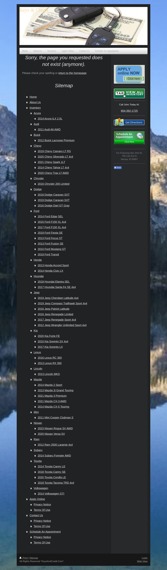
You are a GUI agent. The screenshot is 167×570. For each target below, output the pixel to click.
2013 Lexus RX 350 (50, 363)
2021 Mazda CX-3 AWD (52, 401)
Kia (36, 330)
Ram (36, 439)
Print (23, 558)
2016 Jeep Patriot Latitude (53, 308)
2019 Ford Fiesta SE (50, 232)
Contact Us (36, 515)
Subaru (38, 450)
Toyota (38, 461)
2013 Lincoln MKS (49, 374)
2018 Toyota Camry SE (52, 471)
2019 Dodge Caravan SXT (54, 200)
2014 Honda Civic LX (50, 270)
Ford (36, 211)
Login (145, 558)
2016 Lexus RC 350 (50, 357)
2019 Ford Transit (48, 254)
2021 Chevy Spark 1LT (51, 162)
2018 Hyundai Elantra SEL (54, 281)
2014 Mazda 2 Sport (50, 384)
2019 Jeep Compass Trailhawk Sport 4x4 (62, 303)
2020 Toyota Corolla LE (52, 477)
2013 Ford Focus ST (50, 238)
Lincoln (38, 368)
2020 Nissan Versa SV (51, 433)
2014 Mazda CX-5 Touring (53, 406)
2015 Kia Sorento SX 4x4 (53, 341)
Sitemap (33, 558)
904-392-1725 (129, 110)
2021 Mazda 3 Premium (52, 395)
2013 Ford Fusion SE (50, 243)
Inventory (35, 107)
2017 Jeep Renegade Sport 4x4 (57, 319)
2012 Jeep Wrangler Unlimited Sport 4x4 (62, 325)
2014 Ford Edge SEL (50, 216)
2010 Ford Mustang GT (52, 249)
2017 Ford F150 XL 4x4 (52, 227)
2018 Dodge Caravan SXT (54, 194)
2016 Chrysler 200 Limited (53, 183)
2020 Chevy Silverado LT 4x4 (55, 156)
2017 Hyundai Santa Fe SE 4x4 (57, 287)
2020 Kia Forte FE (49, 336)
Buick (37, 134)
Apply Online (37, 499)
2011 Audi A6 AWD (49, 129)
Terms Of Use (42, 509)
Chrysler (39, 178)
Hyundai (39, 276)
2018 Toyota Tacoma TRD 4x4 (56, 482)
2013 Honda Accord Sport (53, 265)
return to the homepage (72, 73)
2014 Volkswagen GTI (51, 493)
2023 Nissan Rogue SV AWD (55, 428)
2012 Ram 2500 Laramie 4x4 (55, 444)
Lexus (37, 352)
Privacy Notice (42, 504)
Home (33, 96)
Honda (38, 259)
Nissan (38, 423)
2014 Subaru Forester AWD (54, 455)
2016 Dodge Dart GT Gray (53, 205)
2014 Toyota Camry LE (51, 466)
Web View (142, 561)
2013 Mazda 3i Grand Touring (55, 390)
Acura (37, 113)
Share (117, 168)
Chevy (37, 145)
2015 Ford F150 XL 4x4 (52, 221)
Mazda (38, 379)
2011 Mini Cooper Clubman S (55, 417)
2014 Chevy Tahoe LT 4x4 (53, 167)
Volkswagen (41, 488)
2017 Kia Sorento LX (50, 346)
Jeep (37, 292)
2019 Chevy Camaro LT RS (54, 151)
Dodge (38, 189)
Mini (36, 412)
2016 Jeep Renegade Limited (55, 314)
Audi (36, 124)
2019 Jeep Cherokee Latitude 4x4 (58, 297)
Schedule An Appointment (45, 531)
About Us (35, 102)
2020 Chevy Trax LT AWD (53, 172)
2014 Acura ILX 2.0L (50, 118)
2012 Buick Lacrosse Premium (56, 140)
